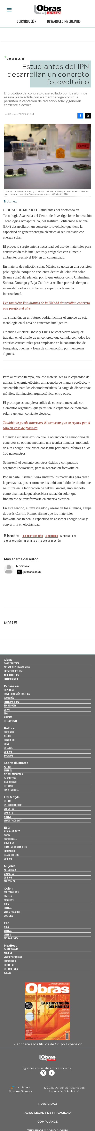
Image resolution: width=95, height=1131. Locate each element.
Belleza (8, 908)
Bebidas (8, 953)
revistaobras (43, 1073)
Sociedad (8, 755)
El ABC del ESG (11, 854)
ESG (6, 713)
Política (9, 728)
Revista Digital (12, 790)
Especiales (9, 881)
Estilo (7, 800)
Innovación (10, 851)
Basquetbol (10, 778)
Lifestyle (8, 786)
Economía (9, 697)
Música (7, 816)
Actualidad (10, 869)
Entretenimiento (12, 804)
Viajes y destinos (13, 957)
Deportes (9, 808)
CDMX (6, 743)
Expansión (11, 686)
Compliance (47, 1121)
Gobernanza (10, 839)
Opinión (8, 751)
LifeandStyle (10, 721)
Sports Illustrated (16, 763)
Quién (8, 888)
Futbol (7, 766)
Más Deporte (10, 782)
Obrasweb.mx (52, 1073)
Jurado (7, 972)
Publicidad (47, 1104)
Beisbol (8, 770)
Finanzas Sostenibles (15, 847)
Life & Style (12, 797)
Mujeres (8, 717)
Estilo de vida (11, 938)
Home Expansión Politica (17, 693)
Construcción (26, 21)
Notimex (22, 566)
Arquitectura (11, 675)
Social (7, 835)
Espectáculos (11, 892)
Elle (6, 923)
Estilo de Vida (11, 968)
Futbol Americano (13, 774)
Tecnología (10, 705)
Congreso (9, 740)
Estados (8, 747)
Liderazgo (9, 873)
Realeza (8, 896)
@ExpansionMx (31, 571)
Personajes (10, 961)
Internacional (11, 701)
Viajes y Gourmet (13, 820)
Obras (8, 659)
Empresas (9, 690)
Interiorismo (11, 679)
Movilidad (9, 843)
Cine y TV (8, 812)
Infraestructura (13, 671)
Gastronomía (11, 949)
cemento (53, 536)
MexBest (10, 945)
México (7, 736)
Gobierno (9, 732)
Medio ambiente (12, 831)
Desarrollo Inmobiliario (63, 21)
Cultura (8, 915)
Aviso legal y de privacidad (48, 1113)
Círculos (9, 900)
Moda (6, 904)
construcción (34, 536)
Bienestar (9, 965)
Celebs (7, 934)
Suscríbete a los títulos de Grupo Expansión (47, 1044)
